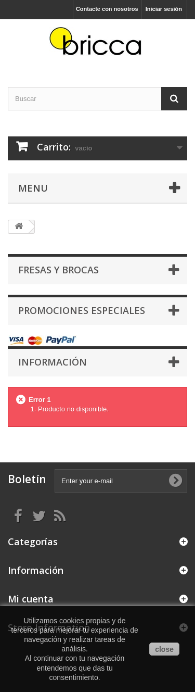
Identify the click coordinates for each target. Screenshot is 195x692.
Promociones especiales (81, 310)
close (164, 649)
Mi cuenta (31, 599)
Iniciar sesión (164, 9)
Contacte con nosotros (107, 9)
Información (52, 362)
